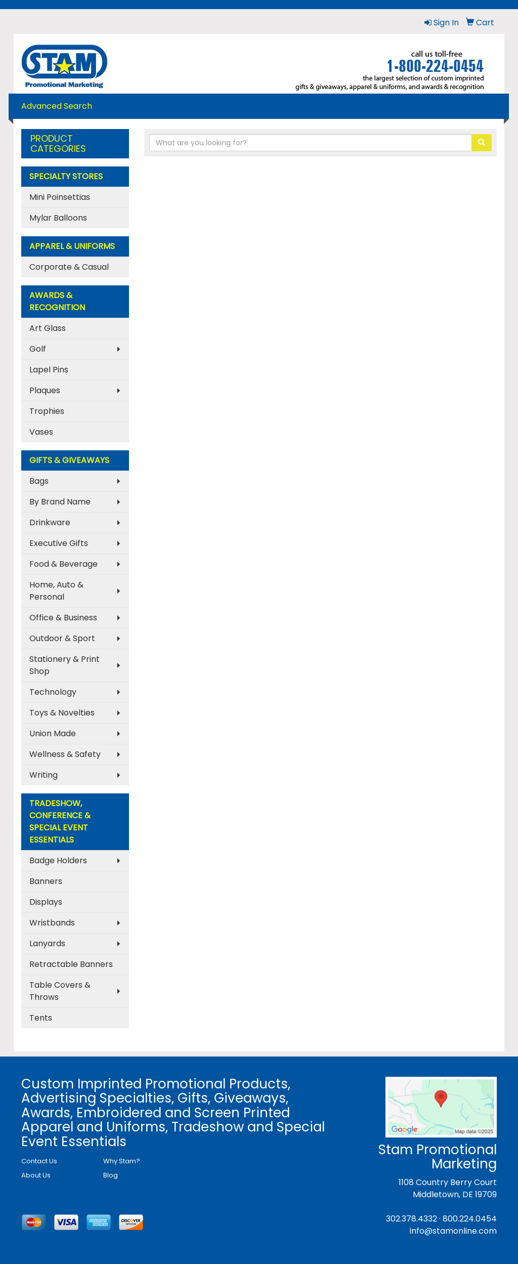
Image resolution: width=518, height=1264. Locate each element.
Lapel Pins (48, 369)
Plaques (44, 390)
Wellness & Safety (65, 754)
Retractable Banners (71, 964)
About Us (36, 1175)
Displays (45, 902)
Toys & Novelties (62, 713)
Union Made (52, 733)
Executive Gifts (58, 543)
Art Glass (47, 328)
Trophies (46, 411)
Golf (37, 349)
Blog (110, 1175)
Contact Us (39, 1161)
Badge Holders (58, 860)
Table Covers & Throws (60, 991)
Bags (39, 481)
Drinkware (49, 522)
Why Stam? (121, 1161)
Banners (45, 881)
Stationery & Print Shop (64, 665)
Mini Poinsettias (59, 197)
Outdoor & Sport (62, 638)
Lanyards (47, 943)
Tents (40, 1018)
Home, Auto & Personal (56, 591)
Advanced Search (56, 106)
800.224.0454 (470, 1219)
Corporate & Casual (69, 267)
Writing (43, 775)
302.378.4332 (411, 1219)
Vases (41, 432)
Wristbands (52, 923)
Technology (52, 692)
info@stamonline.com (453, 1231)
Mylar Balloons (58, 218)
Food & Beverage (63, 564)
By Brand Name (60, 502)
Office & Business (63, 617)
